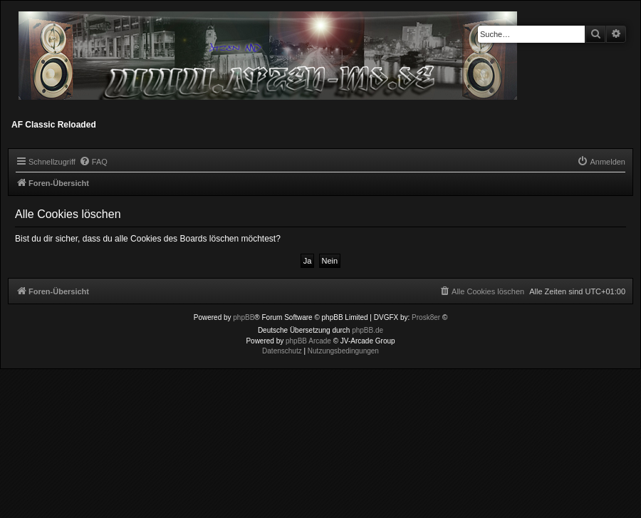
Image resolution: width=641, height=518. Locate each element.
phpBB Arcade (308, 341)
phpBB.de (367, 330)
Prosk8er (426, 317)
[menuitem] (93, 161)
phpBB (243, 317)
